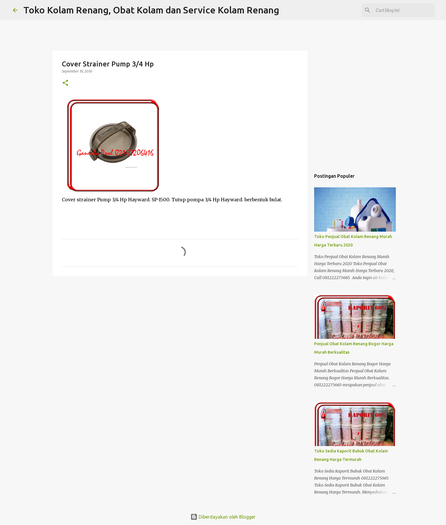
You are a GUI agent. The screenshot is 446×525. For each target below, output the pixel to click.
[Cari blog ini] (404, 10)
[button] (65, 83)
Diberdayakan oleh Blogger (223, 516)
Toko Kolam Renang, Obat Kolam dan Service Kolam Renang (151, 10)
